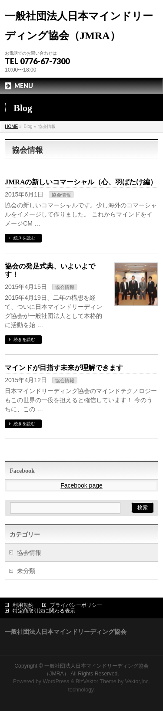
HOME (11, 126)
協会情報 (61, 194)
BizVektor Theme (96, 681)
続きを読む (24, 238)
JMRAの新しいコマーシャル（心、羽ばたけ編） (81, 182)
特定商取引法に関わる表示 (44, 611)
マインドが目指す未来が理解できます (64, 367)
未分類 (26, 570)
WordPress (56, 681)
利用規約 (23, 605)
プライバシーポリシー (76, 605)
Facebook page (81, 485)
